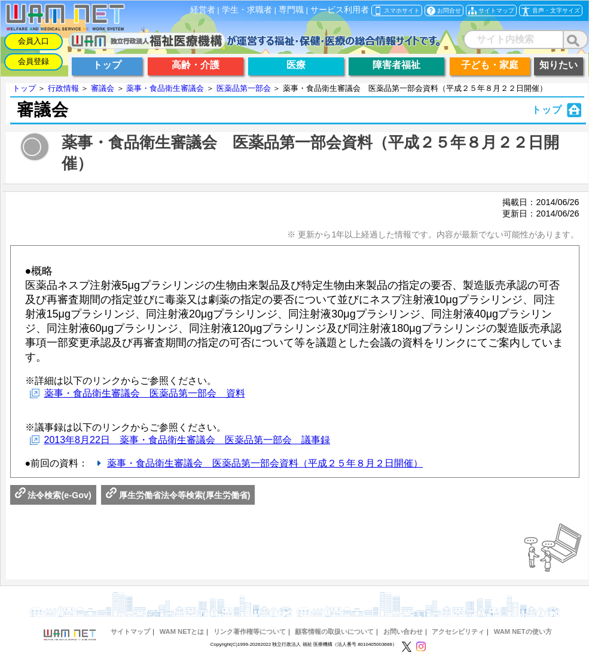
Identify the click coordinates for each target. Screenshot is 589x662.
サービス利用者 (339, 9)
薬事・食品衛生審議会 (165, 88)
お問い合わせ (403, 631)
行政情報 (63, 88)
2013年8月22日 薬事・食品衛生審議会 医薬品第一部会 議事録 (187, 440)
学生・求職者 (247, 9)
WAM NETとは (182, 631)
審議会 (102, 88)
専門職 (291, 9)
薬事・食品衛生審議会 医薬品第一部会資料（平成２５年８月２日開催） (265, 463)
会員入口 (33, 40)
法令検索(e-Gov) (53, 495)
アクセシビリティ (458, 631)
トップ (24, 88)
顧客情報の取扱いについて (334, 631)
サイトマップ (130, 631)
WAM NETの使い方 (523, 631)
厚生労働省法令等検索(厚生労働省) (178, 495)
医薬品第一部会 (243, 88)
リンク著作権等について (249, 631)
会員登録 (33, 61)
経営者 (202, 9)
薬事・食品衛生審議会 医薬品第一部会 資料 (144, 393)
